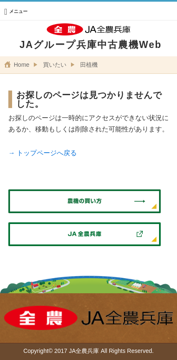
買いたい (54, 64)
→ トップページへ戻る (42, 152)
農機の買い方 (84, 201)
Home (21, 64)
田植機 (89, 64)
